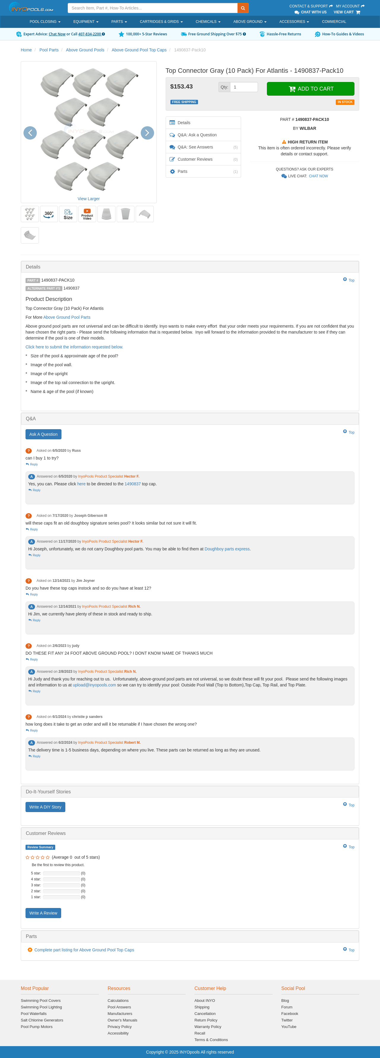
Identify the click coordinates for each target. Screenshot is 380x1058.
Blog (285, 1000)
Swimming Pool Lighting (41, 1007)
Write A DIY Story (45, 807)
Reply (32, 464)
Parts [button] (119, 22)
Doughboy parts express (227, 549)
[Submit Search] (243, 8)
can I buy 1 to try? (42, 458)
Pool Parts (49, 50)
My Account (350, 6)
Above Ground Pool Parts (67, 317)
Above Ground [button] (249, 22)
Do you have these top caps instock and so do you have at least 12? (88, 588)
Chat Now (57, 34)
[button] (32, 132)
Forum (287, 1007)
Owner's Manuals (122, 1020)
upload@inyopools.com (94, 685)
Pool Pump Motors (37, 1026)
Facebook (289, 1013)
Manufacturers (120, 1013)
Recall (199, 1033)
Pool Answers (119, 1007)
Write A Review (43, 913)
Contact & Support (311, 6)
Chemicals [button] (208, 22)
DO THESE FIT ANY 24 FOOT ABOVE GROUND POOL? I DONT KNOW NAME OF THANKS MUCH (119, 653)
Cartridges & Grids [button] (161, 22)
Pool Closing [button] (45, 22)
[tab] (190, 267)
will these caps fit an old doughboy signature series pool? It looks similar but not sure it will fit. (111, 523)
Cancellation (205, 1013)
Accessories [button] (294, 22)
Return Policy (205, 1020)
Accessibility (118, 1033)
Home (26, 50)
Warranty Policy (207, 1026)
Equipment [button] (85, 22)
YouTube (289, 1026)
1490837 (133, 483)
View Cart (347, 12)
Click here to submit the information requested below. (74, 347)
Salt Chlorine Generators (42, 1020)
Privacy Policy (120, 1026)
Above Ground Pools (85, 50)
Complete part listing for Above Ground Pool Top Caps (84, 950)
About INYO (204, 1000)
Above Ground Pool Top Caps (139, 50)
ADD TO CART (310, 89)
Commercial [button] (334, 22)
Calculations (118, 1000)
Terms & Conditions (211, 1040)
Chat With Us (310, 12)
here (82, 483)
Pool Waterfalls (34, 1013)
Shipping (202, 1007)
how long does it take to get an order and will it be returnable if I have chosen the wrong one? (111, 724)
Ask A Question (43, 434)
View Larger (89, 198)
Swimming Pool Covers (41, 1000)
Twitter (287, 1020)
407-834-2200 (91, 34)
